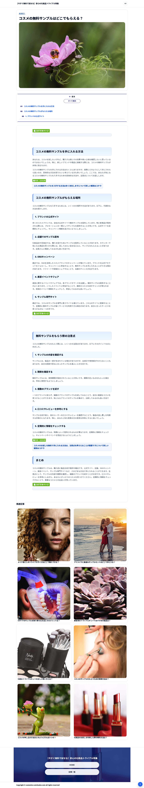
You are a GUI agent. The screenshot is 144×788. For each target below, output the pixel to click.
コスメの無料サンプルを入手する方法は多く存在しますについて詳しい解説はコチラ (67, 187)
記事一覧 (72, 772)
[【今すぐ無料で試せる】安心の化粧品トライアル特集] (37, 3)
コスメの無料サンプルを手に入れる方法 (39, 110)
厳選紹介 (22, 13)
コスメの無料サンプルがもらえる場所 (38, 115)
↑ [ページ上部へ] (140, 784)
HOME (72, 765)
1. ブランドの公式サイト (34, 120)
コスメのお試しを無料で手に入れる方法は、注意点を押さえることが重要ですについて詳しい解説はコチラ (71, 448)
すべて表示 (72, 104)
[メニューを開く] (125, 3)
